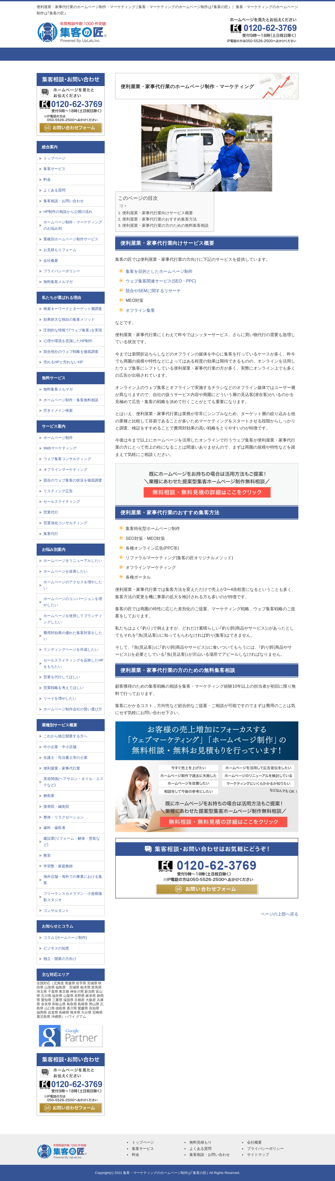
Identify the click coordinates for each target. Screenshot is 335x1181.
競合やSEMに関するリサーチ (153, 291)
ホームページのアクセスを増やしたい (72, 585)
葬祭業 (48, 796)
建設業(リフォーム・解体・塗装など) (71, 841)
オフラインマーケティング (65, 469)
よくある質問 (187, 54)
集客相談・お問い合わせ (63, 201)
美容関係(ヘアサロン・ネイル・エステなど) (73, 782)
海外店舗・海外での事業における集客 (72, 879)
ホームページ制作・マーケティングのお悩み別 (72, 225)
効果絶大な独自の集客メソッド (69, 319)
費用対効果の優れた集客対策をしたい (72, 636)
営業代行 (50, 512)
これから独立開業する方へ (65, 736)
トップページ (56, 54)
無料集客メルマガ (58, 282)
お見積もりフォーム (59, 250)
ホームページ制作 (58, 438)
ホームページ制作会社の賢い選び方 (72, 709)
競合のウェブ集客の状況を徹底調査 (72, 480)
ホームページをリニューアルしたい (72, 560)
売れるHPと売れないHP (63, 362)
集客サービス (98, 54)
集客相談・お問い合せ (276, 54)
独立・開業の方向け (59, 959)
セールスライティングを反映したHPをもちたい (73, 663)
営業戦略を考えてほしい (63, 688)
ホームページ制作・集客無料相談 (70, 400)
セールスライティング (61, 501)
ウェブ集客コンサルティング (67, 459)
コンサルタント (56, 910)
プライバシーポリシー (61, 271)
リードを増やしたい (59, 698)
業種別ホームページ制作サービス (70, 239)
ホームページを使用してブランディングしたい (72, 619)
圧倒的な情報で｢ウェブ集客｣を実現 (72, 330)
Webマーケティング (60, 448)
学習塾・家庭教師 (58, 866)
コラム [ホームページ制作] (65, 937)
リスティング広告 (58, 491)
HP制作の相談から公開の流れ (67, 212)
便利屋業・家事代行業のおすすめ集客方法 (159, 219)
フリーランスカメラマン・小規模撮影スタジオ (72, 896)
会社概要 (231, 54)
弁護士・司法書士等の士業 (65, 757)
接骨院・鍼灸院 (56, 806)
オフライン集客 (140, 310)
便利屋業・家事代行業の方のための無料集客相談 (165, 225)
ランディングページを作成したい (70, 649)
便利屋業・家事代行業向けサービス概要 (157, 213)
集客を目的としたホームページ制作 (159, 271)
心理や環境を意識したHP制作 (67, 341)
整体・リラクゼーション (63, 817)
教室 (47, 855)
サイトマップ (258, 1154)
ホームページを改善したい (65, 571)
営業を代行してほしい (61, 677)
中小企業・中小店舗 (59, 747)
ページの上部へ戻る (279, 914)
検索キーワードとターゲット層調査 (72, 309)
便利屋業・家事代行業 (61, 768)
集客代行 (50, 534)
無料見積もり (200, 1142)
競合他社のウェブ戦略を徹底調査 (70, 351)
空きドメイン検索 (58, 410)
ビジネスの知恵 (56, 948)
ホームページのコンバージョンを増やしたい (72, 602)
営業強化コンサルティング (65, 523)
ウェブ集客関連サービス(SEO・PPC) (161, 281)
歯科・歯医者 (54, 828)
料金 (142, 54)
